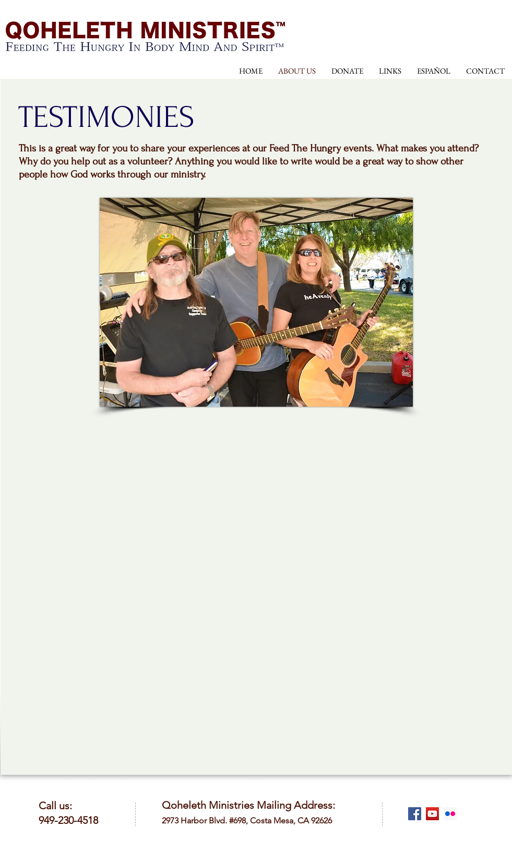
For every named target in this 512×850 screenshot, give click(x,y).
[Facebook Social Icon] (414, 813)
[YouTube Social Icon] (432, 813)
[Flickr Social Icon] (450, 813)
